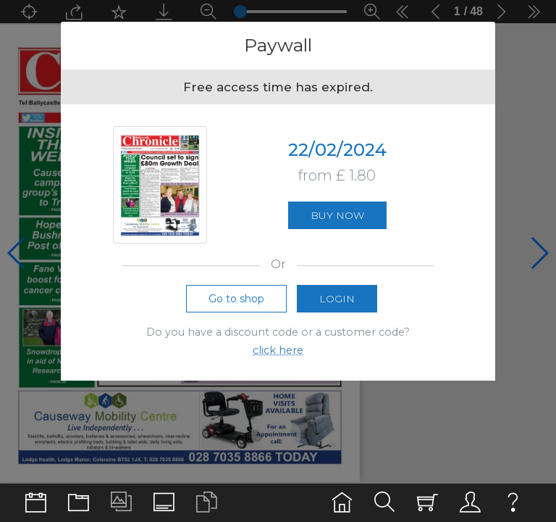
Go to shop (236, 298)
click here (278, 350)
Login (337, 298)
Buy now (337, 215)
